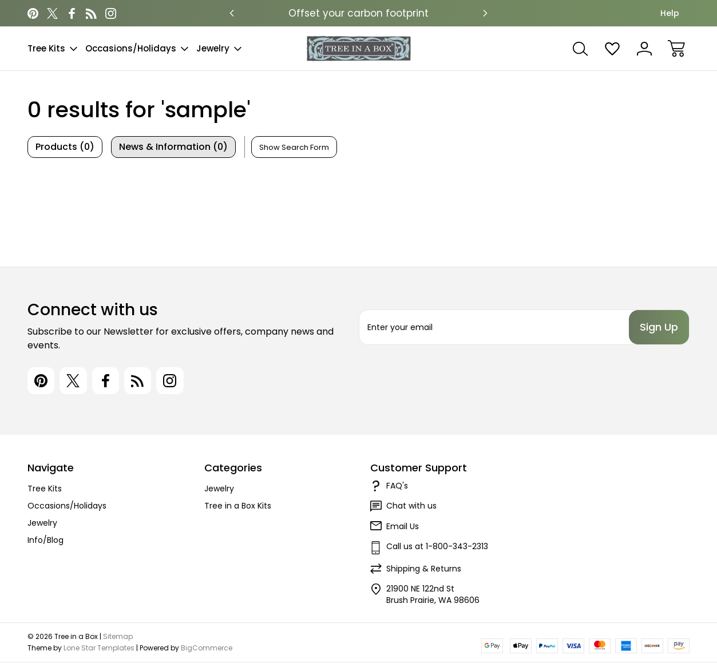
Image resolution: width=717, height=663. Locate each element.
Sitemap (118, 637)
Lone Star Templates (99, 648)
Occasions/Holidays (136, 48)
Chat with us (411, 506)
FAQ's (397, 486)
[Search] (580, 48)
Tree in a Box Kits (237, 506)
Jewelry (218, 48)
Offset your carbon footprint (358, 13)
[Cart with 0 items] (676, 48)
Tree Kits (52, 48)
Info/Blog (45, 540)
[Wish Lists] (612, 48)
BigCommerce (206, 648)
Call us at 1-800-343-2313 (437, 547)
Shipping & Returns (423, 569)
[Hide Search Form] (294, 147)
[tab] (64, 147)
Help (669, 13)
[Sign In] (644, 48)
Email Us (402, 527)
